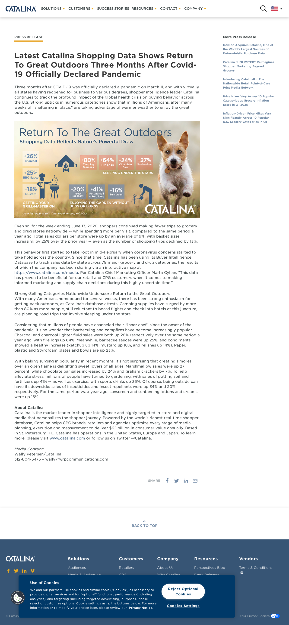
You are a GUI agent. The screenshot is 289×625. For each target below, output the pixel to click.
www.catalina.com (67, 438)
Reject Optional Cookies (183, 591)
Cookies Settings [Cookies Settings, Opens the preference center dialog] (183, 606)
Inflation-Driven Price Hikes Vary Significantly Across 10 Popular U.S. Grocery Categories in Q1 (247, 118)
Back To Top (145, 526)
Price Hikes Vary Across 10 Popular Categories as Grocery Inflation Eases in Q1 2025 (248, 100)
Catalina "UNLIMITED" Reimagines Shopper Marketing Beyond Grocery (248, 66)
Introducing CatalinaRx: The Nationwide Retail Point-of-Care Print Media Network (246, 83)
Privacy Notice (140, 608)
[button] (17, 597)
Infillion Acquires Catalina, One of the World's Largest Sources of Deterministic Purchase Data (248, 49)
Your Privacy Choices (260, 616)
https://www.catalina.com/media (46, 272)
